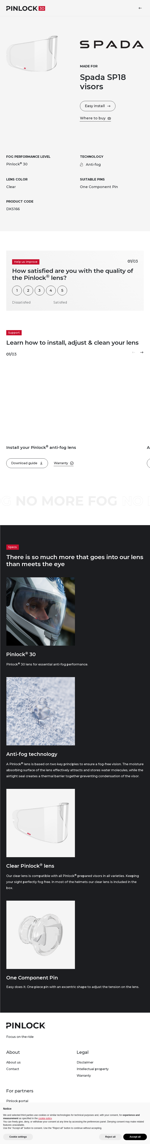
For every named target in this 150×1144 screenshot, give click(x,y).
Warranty (84, 1075)
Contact (12, 1069)
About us (13, 1062)
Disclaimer (85, 1062)
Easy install (98, 106)
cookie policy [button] (45, 1118)
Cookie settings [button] (18, 1136)
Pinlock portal (17, 1101)
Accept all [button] (135, 1136)
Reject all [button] (110, 1136)
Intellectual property (93, 1069)
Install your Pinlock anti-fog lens (41, 447)
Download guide (27, 463)
